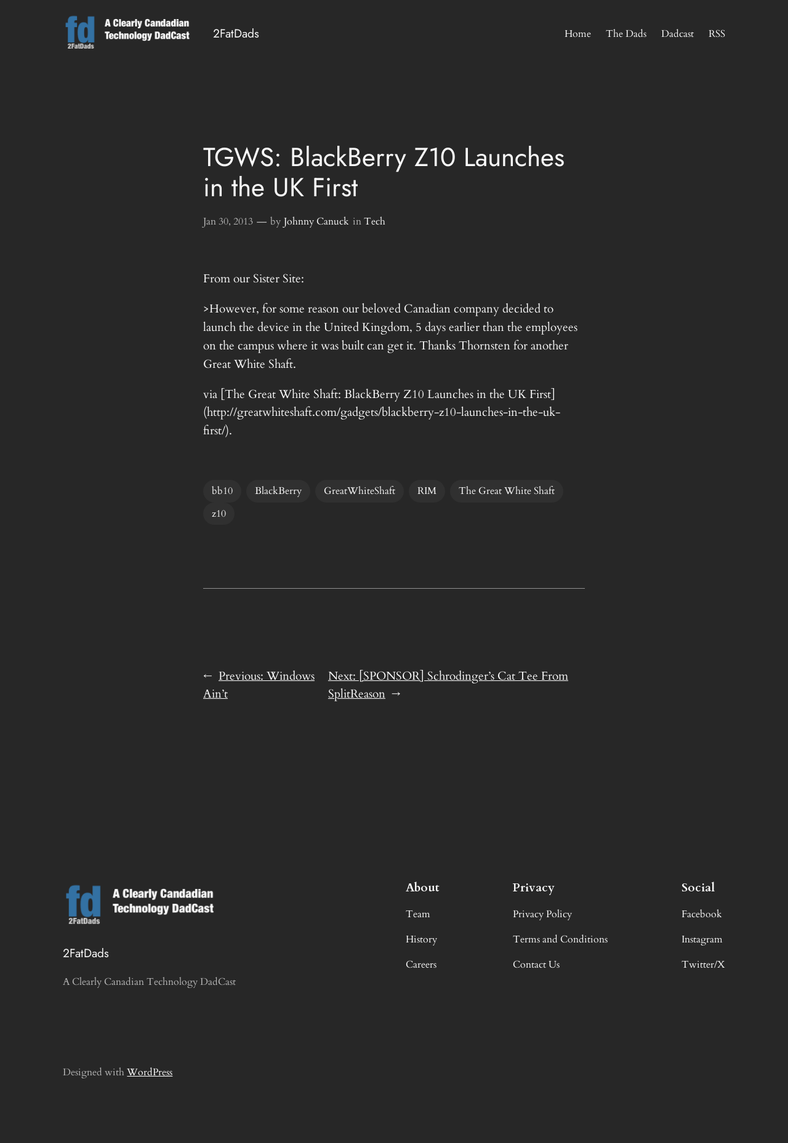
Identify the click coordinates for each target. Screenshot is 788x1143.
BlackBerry (278, 491)
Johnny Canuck (316, 221)
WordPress (149, 1072)
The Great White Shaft (507, 491)
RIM (426, 491)
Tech (374, 221)
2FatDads (236, 33)
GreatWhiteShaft (359, 491)
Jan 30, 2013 (228, 221)
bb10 (222, 491)
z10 (219, 513)
